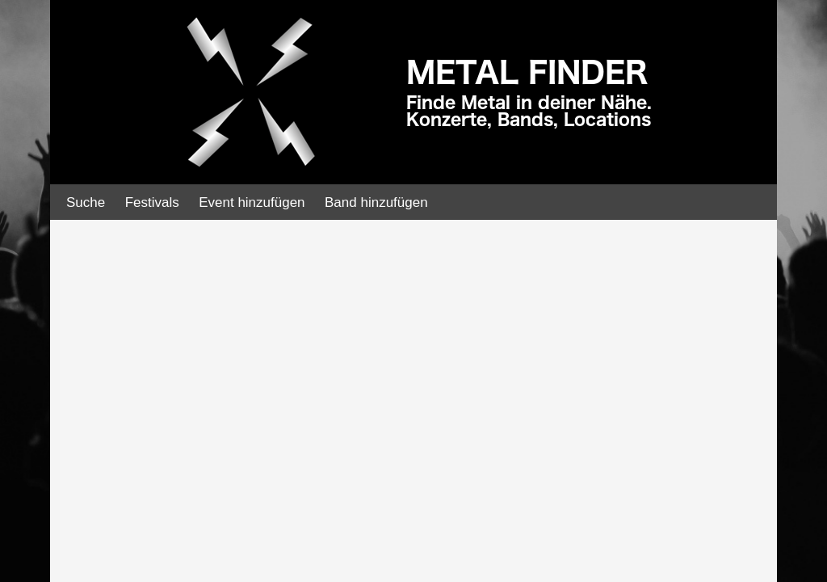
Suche (85, 202)
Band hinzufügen (376, 202)
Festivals (152, 202)
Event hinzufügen (251, 202)
